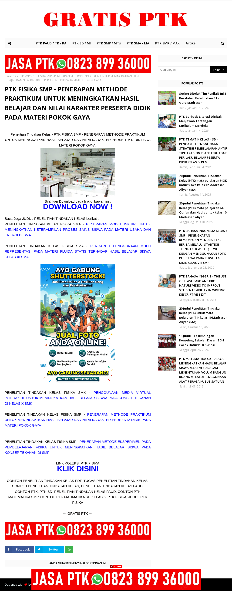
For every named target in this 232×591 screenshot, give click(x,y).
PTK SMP (24, 76)
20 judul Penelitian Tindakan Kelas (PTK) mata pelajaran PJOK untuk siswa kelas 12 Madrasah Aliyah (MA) (203, 183)
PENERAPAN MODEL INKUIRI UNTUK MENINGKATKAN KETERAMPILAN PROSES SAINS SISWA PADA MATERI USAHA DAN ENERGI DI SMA (78, 229)
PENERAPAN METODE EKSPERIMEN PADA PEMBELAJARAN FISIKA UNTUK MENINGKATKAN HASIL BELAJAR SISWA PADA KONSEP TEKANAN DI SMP (78, 447)
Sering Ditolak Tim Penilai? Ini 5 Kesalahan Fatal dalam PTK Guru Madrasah (202, 98)
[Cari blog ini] (184, 69)
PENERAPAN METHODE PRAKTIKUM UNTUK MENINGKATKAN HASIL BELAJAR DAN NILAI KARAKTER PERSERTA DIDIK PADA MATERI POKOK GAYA (78, 419)
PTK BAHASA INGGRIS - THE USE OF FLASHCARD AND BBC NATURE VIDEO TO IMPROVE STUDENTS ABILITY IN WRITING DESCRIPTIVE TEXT (202, 285)
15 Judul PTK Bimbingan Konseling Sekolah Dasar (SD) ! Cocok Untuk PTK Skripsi (201, 340)
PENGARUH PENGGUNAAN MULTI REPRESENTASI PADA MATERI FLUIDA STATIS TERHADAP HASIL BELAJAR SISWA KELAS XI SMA (78, 251)
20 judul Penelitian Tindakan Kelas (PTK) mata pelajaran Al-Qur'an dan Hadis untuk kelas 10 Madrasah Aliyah (202, 210)
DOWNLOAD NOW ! (78, 206)
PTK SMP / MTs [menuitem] (109, 43)
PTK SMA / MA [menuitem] (138, 43)
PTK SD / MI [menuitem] (81, 43)
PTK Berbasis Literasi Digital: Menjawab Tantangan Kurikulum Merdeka (200, 121)
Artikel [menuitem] (191, 43)
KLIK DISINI (77, 468)
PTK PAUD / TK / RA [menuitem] (51, 43)
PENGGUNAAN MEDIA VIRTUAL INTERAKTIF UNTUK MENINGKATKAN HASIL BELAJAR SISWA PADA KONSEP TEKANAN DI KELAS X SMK (78, 398)
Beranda (10, 76)
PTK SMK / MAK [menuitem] (167, 43)
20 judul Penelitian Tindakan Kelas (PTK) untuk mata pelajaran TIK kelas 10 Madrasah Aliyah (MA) (203, 315)
